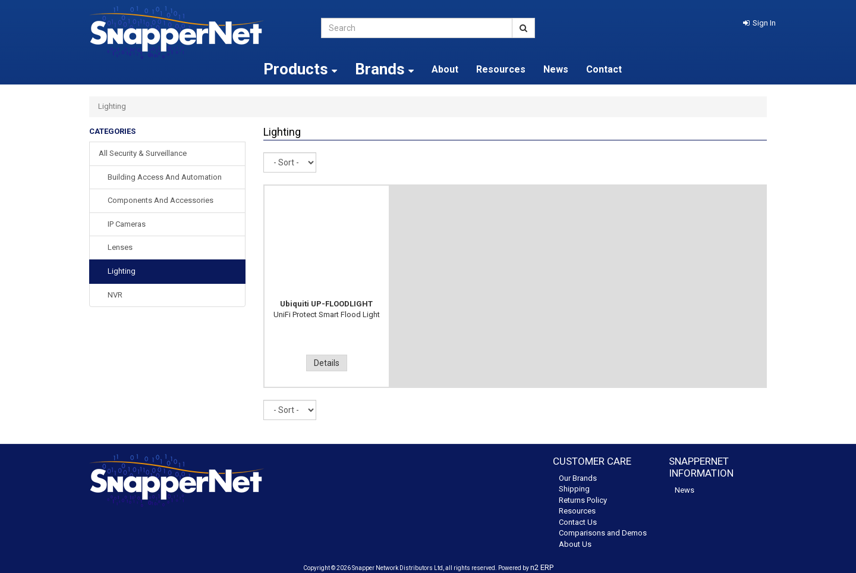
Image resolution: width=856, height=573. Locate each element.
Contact (604, 69)
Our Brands (578, 478)
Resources (500, 69)
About (445, 69)
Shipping (574, 488)
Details (326, 363)
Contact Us (578, 522)
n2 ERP (541, 567)
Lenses (120, 247)
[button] (759, 22)
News (555, 69)
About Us (575, 544)
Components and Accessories (160, 200)
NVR (115, 294)
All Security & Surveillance (143, 153)
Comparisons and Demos (603, 532)
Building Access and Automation (165, 177)
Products (300, 69)
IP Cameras (127, 224)
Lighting (122, 271)
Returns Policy (583, 500)
